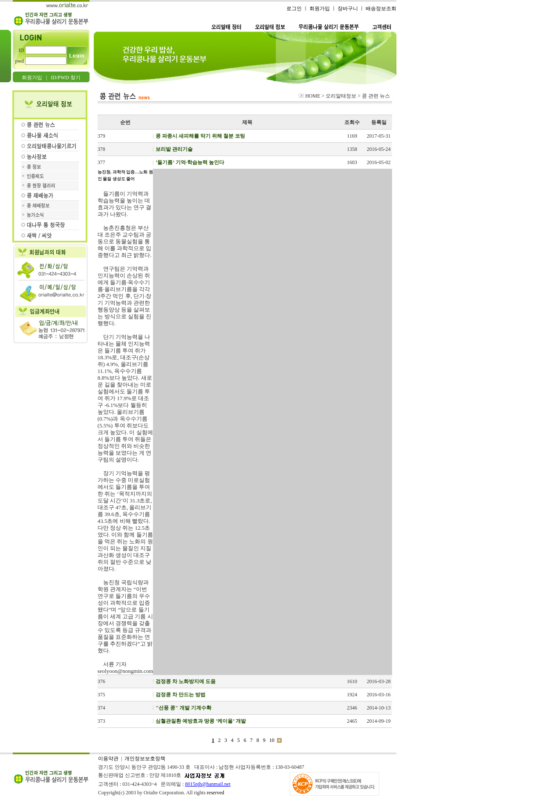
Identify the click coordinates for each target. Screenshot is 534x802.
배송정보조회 (381, 9)
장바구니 (348, 9)
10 (271, 740)
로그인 (294, 9)
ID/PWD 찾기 (66, 78)
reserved (215, 793)
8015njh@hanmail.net (208, 784)
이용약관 (108, 759)
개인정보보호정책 (144, 759)
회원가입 (32, 78)
